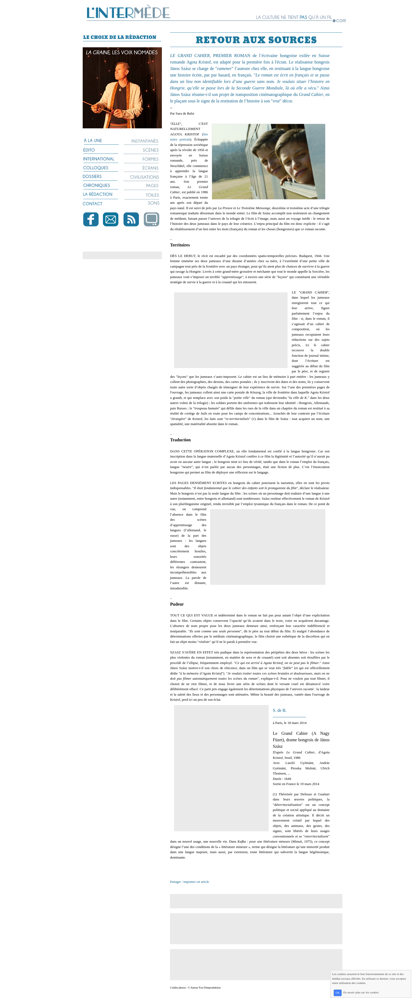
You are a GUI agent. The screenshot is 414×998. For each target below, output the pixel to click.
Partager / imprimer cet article (189, 882)
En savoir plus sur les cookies (361, 992)
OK (338, 992)
